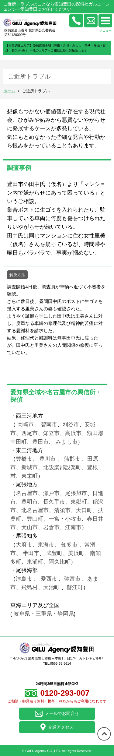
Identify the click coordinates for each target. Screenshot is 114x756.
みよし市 (67, 442)
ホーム (9, 91)
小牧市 (73, 519)
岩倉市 (51, 527)
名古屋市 (27, 493)
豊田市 (40, 442)
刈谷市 (71, 424)
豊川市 (47, 459)
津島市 (24, 579)
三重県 (44, 614)
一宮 (54, 519)
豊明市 (29, 502)
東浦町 (35, 562)
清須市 (62, 510)
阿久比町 (60, 562)
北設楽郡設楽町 (62, 467)
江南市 (73, 527)
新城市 (29, 467)
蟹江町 (75, 587)
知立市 (51, 433)
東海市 (46, 545)
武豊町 (54, 553)
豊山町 (35, 519)
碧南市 (49, 424)
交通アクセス (57, 727)
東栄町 (29, 476)
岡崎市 (25, 424)
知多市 (69, 545)
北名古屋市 (35, 510)
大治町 (51, 587)
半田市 (31, 553)
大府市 (24, 545)
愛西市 (49, 579)
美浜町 (76, 553)
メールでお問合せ (57, 714)
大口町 (84, 510)
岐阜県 (22, 614)
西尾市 (29, 433)
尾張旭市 (76, 493)
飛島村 (29, 587)
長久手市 (54, 502)
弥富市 (72, 579)
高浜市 (73, 433)
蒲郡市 (72, 459)
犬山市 (29, 527)
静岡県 (65, 614)
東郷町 (79, 502)
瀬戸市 (51, 493)
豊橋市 (24, 459)
